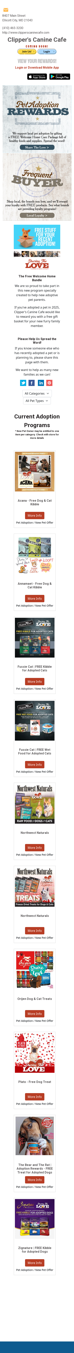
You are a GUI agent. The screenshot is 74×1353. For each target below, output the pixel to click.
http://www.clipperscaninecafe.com (25, 32)
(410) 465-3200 (12, 28)
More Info (35, 515)
